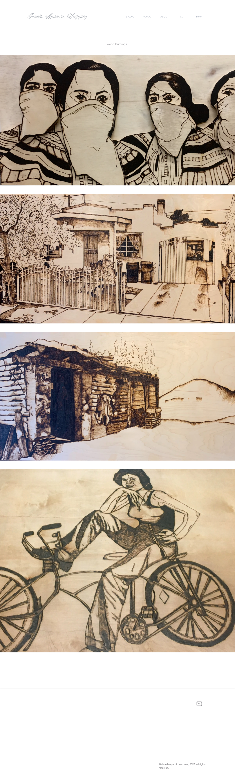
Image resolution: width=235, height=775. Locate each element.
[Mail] (199, 703)
